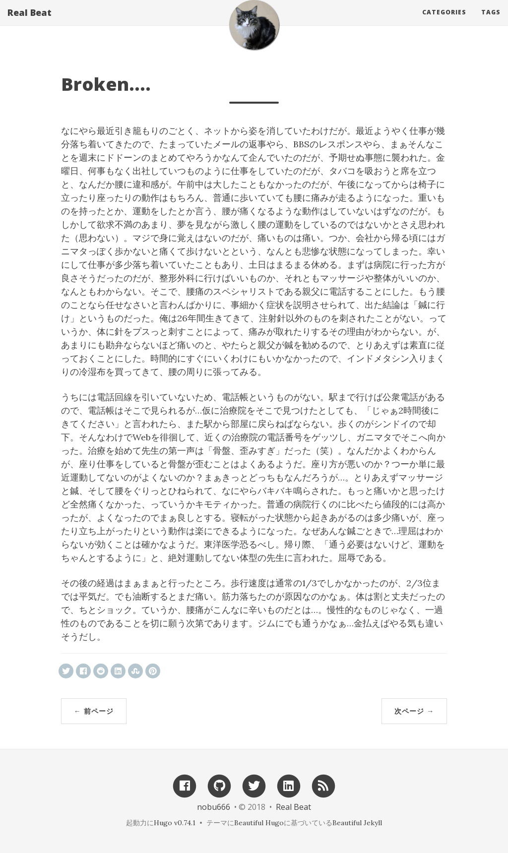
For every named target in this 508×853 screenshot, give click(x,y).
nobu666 (213, 806)
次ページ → (414, 711)
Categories (444, 22)
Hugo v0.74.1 (174, 822)
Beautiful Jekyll (357, 822)
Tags (491, 22)
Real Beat (29, 22)
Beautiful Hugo (259, 822)
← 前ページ (94, 711)
